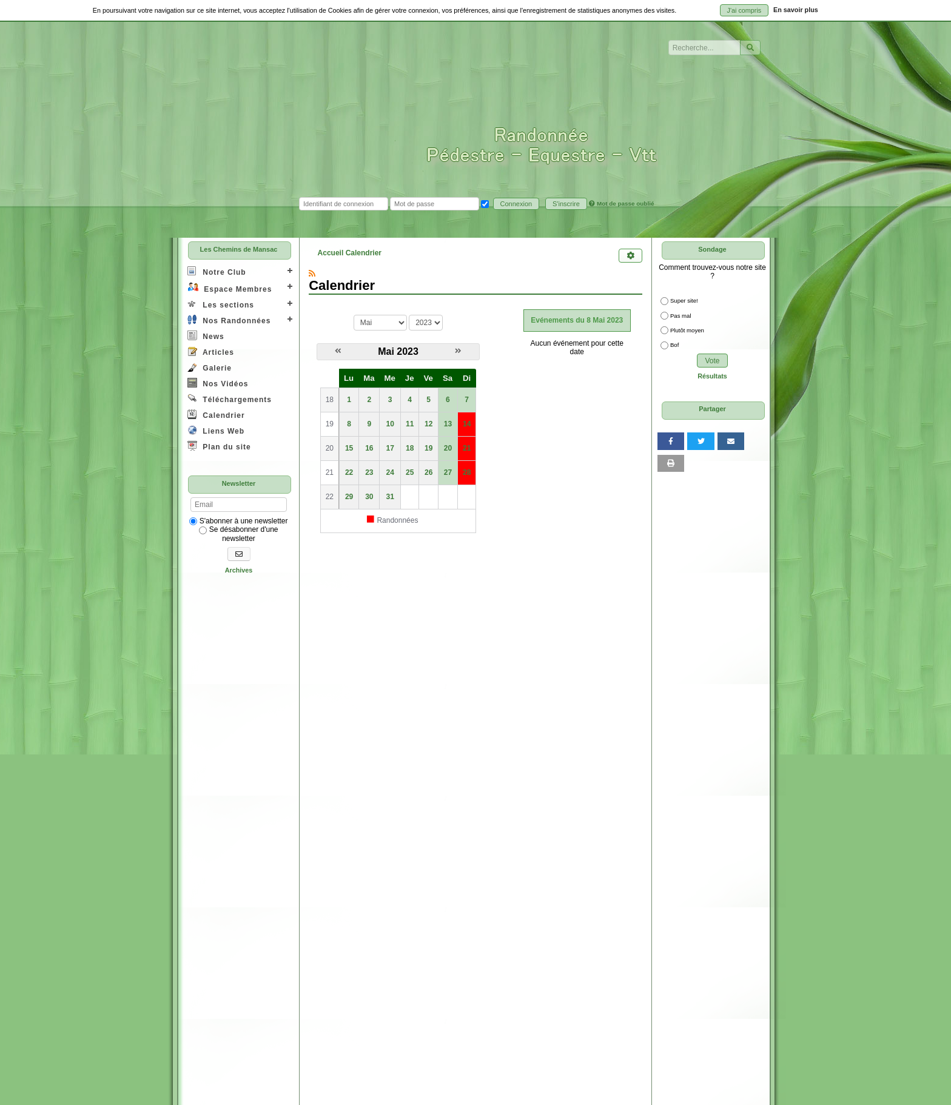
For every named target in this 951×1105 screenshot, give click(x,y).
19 (428, 448)
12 (428, 424)
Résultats (712, 376)
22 (349, 472)
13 (448, 424)
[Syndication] (312, 273)
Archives (239, 570)
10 (390, 424)
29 (349, 496)
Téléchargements (229, 399)
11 (410, 424)
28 (467, 472)
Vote (712, 361)
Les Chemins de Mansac (239, 249)
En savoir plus (795, 9)
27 (448, 472)
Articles (210, 351)
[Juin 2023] (458, 351)
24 (390, 472)
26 (428, 472)
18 (410, 448)
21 (467, 448)
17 (390, 448)
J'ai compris (744, 10)
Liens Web (215, 430)
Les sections (220, 304)
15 (349, 448)
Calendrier (216, 414)
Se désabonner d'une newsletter (238, 533)
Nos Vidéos (217, 383)
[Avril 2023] (338, 351)
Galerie (209, 367)
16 (369, 448)
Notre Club (216, 271)
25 (410, 472)
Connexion (516, 203)
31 (390, 496)
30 (369, 496)
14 (467, 424)
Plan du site (219, 446)
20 (448, 448)
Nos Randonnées (229, 320)
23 (369, 472)
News (205, 336)
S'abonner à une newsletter (238, 521)
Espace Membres (229, 288)
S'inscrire (566, 203)
